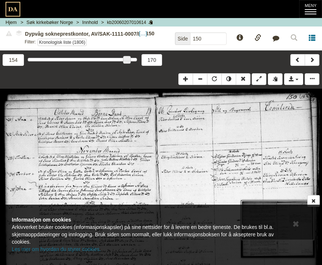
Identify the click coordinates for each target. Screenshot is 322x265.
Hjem (11, 22)
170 (151, 60)
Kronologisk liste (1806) (62, 42)
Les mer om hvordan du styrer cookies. (56, 249)
